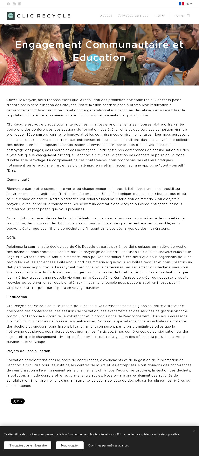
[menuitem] (86, 16)
